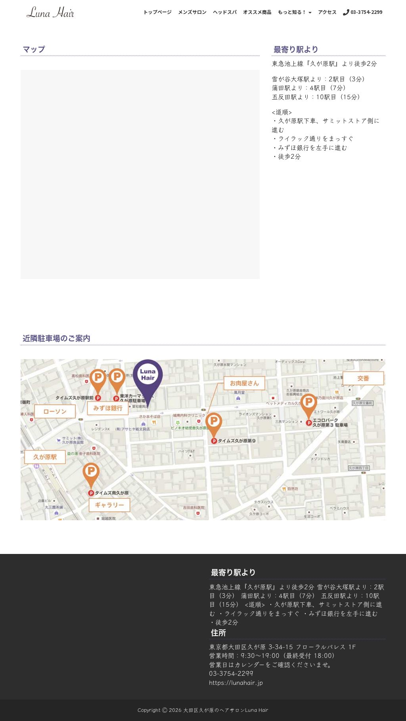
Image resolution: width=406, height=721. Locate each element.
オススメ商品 (257, 11)
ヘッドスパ (225, 11)
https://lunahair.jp (236, 682)
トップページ (157, 11)
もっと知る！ (295, 11)
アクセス (327, 11)
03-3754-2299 (362, 11)
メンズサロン (192, 11)
